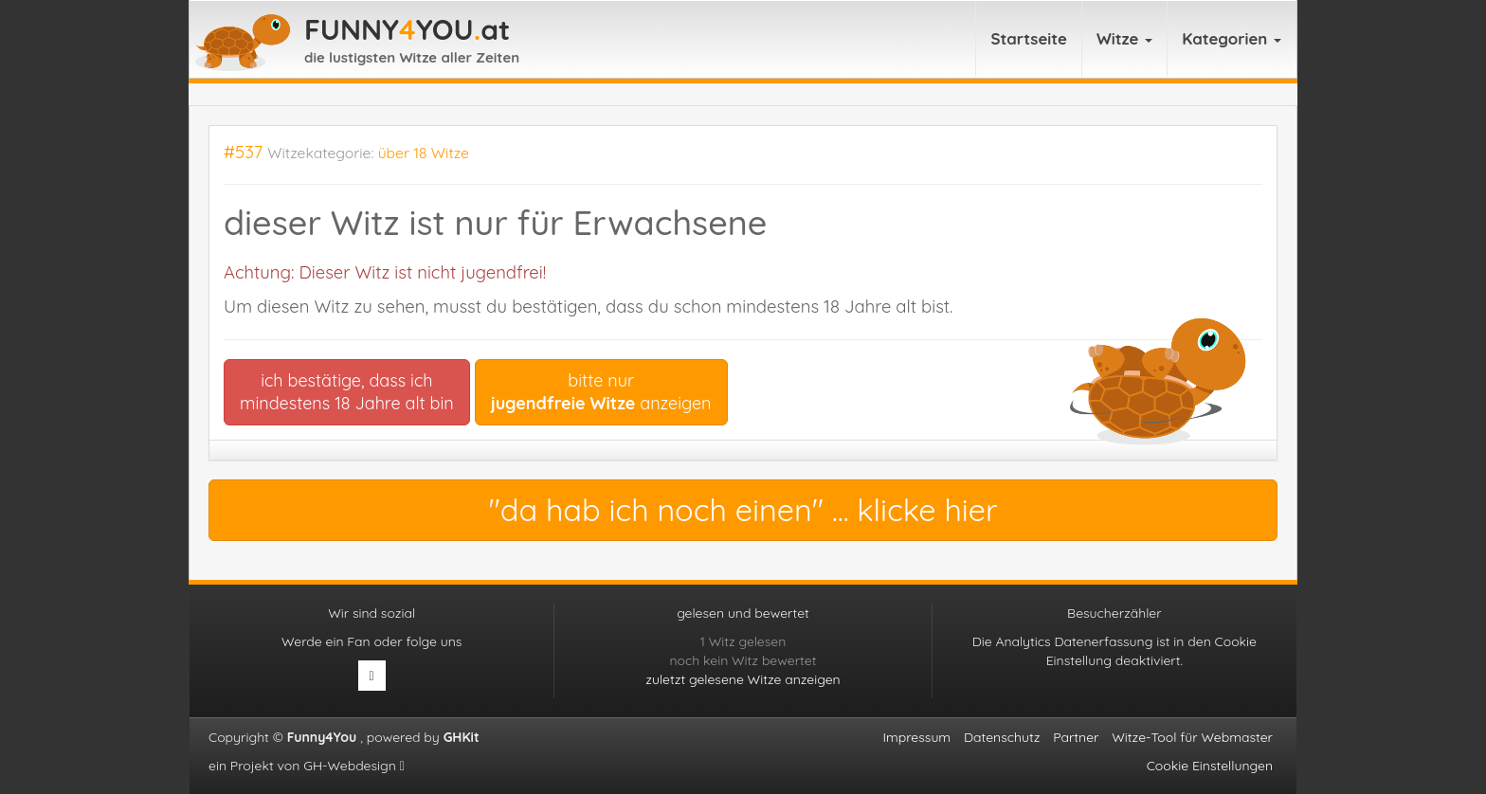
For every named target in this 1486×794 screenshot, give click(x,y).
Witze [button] (1124, 38)
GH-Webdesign (354, 765)
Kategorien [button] (1231, 38)
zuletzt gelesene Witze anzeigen (742, 679)
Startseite (1028, 38)
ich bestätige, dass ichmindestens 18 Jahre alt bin (347, 392)
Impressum (917, 737)
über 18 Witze (423, 152)
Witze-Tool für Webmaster (1192, 737)
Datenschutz (1002, 737)
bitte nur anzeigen (601, 392)
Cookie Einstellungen (1210, 765)
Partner (1075, 737)
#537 (243, 152)
